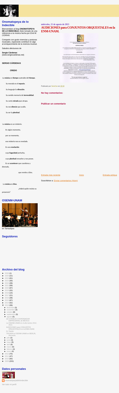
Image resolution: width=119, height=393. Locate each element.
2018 (7, 293)
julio (8, 338)
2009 (7, 361)
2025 (7, 276)
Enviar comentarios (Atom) (66, 180)
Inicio (81, 175)
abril (9, 344)
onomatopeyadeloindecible (16, 380)
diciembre (11, 307)
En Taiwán (10, 331)
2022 (7, 283)
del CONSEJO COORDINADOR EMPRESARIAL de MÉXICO (18, 320)
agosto (10, 317)
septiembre (11, 314)
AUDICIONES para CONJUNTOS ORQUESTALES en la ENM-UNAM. (20, 328)
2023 (7, 281)
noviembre (11, 310)
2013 (7, 305)
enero (9, 351)
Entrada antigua (110, 175)
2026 (7, 273)
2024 (7, 278)
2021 (7, 285)
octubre (10, 312)
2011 (7, 356)
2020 (7, 288)
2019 (7, 290)
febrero (10, 349)
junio (9, 340)
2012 (7, 354)
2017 (7, 295)
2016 (7, 298)
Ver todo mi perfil (9, 384)
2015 (7, 300)
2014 (7, 303)
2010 (7, 359)
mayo (9, 342)
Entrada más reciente (50, 175)
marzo (9, 347)
